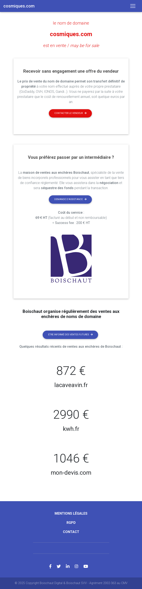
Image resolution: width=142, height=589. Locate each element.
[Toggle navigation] (133, 6)
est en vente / (71, 45)
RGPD (71, 523)
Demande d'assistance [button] (70, 199)
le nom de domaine (71, 23)
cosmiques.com (71, 34)
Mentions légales (71, 513)
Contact (71, 532)
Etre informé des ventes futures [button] (70, 334)
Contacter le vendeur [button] (70, 113)
